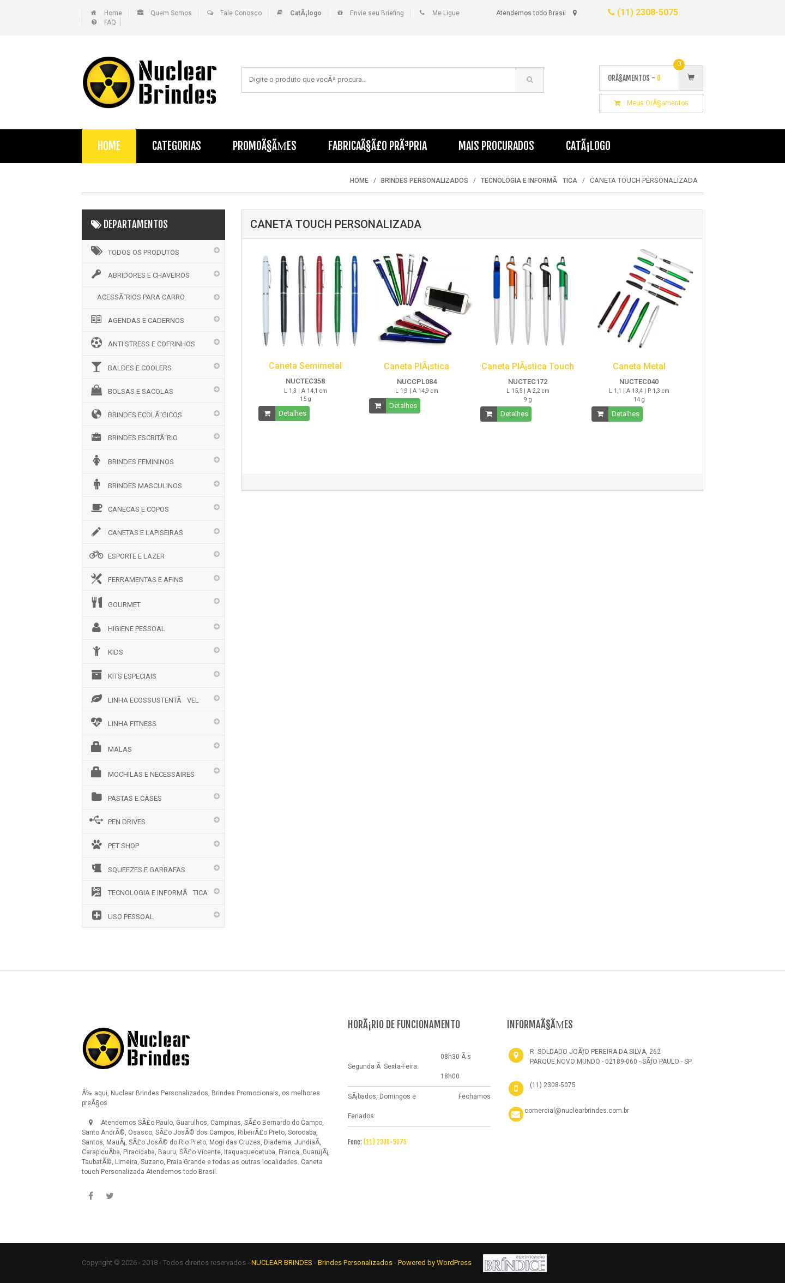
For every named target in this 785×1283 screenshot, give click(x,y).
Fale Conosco (241, 13)
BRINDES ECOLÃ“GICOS (135, 414)
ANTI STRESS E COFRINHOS (141, 342)
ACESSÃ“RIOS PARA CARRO (141, 297)
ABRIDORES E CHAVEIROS (139, 274)
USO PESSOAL (121, 915)
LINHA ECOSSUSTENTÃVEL (143, 698)
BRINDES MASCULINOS (135, 484)
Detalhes (292, 413)
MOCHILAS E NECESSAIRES (141, 772)
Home (113, 13)
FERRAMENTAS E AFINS (135, 578)
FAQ (110, 22)
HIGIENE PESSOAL (126, 627)
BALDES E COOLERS (130, 366)
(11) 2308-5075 (643, 12)
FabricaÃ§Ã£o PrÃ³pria (377, 146)
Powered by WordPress (435, 1262)
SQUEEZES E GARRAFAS (136, 868)
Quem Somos (171, 13)
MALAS (110, 747)
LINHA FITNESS (122, 722)
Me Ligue (446, 13)
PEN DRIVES (117, 820)
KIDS (105, 650)
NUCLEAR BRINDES (281, 1262)
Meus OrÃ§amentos (651, 103)
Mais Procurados (496, 146)
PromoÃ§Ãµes (265, 146)
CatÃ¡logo (588, 146)
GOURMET (114, 603)
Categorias (176, 146)
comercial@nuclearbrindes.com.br (576, 1110)
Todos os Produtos (133, 250)
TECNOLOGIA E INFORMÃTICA (148, 891)
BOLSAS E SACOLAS (130, 390)
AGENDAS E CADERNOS (136, 319)
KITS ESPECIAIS (122, 674)
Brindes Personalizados (356, 1262)
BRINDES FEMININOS (131, 460)
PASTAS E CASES (125, 797)
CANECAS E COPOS (128, 507)
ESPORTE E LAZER (126, 554)
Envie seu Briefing (377, 13)
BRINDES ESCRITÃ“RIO (133, 436)
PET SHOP (113, 844)
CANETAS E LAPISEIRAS (135, 531)
